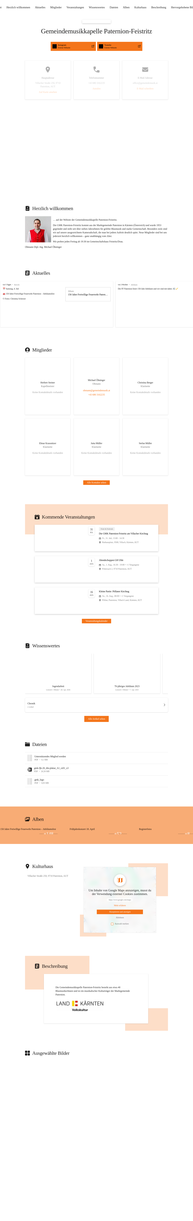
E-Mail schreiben (145, 88)
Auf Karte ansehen (48, 92)
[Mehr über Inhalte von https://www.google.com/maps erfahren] (120, 905)
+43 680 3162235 (96, 394)
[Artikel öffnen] (58, 674)
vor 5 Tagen (7, 285)
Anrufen (96, 88)
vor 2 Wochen (123, 285)
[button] (38, 229)
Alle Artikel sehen (96, 719)
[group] (96, 304)
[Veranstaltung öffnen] (96, 538)
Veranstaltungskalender (96, 621)
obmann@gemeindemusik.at (96, 390)
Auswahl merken (120, 924)
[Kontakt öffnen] (47, 386)
